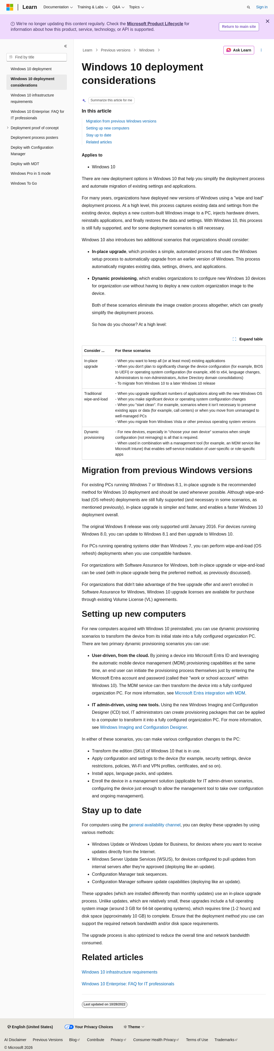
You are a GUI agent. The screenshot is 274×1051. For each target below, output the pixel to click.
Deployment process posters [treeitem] (34, 137)
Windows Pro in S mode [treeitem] (31, 173)
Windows (146, 50)
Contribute (95, 1040)
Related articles (99, 142)
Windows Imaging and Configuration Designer (143, 727)
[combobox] (36, 57)
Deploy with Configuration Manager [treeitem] (32, 150)
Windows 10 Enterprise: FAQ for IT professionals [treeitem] (37, 114)
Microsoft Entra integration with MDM (210, 693)
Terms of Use (197, 1040)
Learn (87, 50)
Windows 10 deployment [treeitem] (31, 69)
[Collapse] (65, 46)
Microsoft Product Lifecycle (155, 23)
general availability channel (154, 825)
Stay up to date (98, 135)
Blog (73, 1040)
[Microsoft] (9, 7)
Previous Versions (48, 1040)
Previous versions (116, 50)
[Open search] (248, 7)
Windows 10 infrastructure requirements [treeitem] (32, 98)
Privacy (117, 1040)
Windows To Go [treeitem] (24, 183)
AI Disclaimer (15, 1040)
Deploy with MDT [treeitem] (25, 164)
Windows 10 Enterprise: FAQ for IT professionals (128, 984)
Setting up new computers (108, 128)
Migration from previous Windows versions (121, 121)
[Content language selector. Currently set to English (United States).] (30, 1027)
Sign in (262, 7)
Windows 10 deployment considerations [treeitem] (32, 82)
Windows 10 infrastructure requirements (120, 972)
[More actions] (261, 50)
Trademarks (224, 1040)
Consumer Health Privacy (154, 1040)
